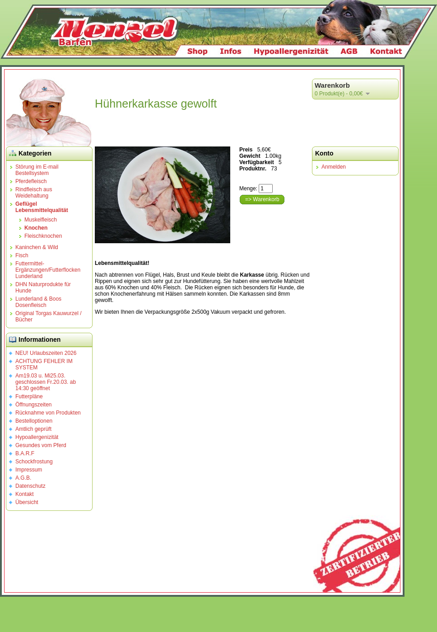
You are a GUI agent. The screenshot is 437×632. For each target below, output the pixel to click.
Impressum (28, 470)
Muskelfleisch (40, 220)
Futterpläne (29, 396)
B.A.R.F (24, 453)
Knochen (35, 228)
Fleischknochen (43, 236)
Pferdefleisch (30, 181)
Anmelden (333, 167)
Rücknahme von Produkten (48, 413)
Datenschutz (30, 486)
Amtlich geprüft (33, 429)
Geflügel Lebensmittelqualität (41, 207)
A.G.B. (23, 478)
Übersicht (26, 502)
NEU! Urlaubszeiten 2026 (45, 353)
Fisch (21, 255)
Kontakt (24, 494)
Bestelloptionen (33, 421)
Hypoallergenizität (36, 437)
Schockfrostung (34, 461)
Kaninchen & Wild (36, 247)
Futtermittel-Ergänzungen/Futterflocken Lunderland (47, 269)
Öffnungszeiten (33, 404)
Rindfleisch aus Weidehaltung (33, 192)
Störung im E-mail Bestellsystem (36, 170)
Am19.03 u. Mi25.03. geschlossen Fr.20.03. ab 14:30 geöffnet (45, 382)
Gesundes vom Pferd (40, 445)
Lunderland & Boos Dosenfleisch (38, 302)
